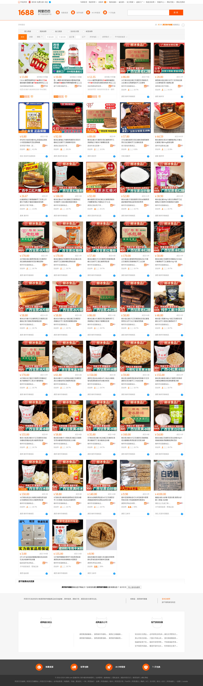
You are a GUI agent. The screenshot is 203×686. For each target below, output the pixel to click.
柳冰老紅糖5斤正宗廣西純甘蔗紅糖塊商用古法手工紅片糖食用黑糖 (135, 320)
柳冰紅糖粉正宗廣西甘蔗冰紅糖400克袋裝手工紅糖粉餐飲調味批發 (67, 260)
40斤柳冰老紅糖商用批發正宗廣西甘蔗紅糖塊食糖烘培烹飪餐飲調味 (33, 260)
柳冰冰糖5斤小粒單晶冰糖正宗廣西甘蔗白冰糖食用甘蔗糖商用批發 (67, 379)
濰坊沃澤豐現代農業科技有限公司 (176, 634)
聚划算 (78, 681)
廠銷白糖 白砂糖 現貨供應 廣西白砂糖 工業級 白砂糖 (168, 498)
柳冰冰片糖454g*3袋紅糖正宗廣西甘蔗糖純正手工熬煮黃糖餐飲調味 (67, 320)
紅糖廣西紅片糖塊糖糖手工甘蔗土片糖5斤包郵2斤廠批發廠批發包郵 (33, 200)
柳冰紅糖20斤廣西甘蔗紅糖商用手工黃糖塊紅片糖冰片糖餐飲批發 (101, 141)
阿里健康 (170, 681)
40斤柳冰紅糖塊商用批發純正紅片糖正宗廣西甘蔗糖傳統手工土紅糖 (134, 260)
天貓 (72, 681)
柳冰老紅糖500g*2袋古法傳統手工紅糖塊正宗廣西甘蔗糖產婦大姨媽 (168, 200)
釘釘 (163, 681)
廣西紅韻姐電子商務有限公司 (61, 146)
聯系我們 (136, 678)
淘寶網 (66, 681)
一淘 (84, 681)
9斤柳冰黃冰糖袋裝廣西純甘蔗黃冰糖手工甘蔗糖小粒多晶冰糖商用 (67, 498)
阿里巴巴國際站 (32, 681)
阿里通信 (135, 681)
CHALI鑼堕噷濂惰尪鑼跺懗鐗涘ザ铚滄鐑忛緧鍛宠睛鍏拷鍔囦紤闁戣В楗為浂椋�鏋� (101, 81)
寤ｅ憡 (45, 83)
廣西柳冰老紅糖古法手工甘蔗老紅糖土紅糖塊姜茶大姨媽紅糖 (168, 81)
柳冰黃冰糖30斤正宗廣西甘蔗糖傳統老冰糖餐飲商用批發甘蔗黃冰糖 (134, 439)
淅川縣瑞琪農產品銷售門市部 (129, 146)
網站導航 (144, 678)
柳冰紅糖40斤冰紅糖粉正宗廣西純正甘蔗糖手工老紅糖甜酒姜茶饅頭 (67, 200)
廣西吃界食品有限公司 (129, 503)
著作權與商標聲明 (87, 678)
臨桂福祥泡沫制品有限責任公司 (27, 563)
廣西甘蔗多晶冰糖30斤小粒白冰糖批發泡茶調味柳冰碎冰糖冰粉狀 (101, 379)
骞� (45, 86)
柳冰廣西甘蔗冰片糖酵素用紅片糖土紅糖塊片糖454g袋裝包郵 (168, 141)
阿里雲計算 (119, 681)
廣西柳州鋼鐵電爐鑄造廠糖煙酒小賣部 (123, 638)
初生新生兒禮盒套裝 (142, 634)
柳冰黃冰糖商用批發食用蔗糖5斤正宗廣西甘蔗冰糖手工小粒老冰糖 (135, 379)
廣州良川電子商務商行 (27, 205)
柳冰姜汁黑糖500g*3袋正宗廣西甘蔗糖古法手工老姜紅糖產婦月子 (168, 320)
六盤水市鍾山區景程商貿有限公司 (162, 638)
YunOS (127, 681)
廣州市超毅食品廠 (162, 146)
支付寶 (152, 681)
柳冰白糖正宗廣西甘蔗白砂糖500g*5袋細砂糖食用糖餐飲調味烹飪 (168, 439)
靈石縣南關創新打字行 (172, 638)
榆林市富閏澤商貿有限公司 (160, 642)
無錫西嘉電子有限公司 (143, 642)
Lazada (185, 681)
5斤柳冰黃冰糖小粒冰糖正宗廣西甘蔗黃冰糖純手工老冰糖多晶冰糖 (101, 439)
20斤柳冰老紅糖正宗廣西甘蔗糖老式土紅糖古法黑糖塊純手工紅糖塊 (134, 81)
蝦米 (111, 681)
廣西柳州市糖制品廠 (101, 634)
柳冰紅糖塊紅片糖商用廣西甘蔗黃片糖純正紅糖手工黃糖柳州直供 (67, 141)
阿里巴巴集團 (20, 681)
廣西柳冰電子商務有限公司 (163, 86)
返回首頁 (123, 587)
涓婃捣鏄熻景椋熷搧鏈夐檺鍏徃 (27, 86)
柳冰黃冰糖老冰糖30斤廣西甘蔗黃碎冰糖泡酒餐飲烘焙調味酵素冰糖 (168, 379)
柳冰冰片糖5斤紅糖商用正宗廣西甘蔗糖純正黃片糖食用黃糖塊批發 (34, 320)
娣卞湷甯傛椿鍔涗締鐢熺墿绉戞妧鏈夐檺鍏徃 (61, 86)
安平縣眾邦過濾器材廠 (143, 646)
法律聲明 (98, 678)
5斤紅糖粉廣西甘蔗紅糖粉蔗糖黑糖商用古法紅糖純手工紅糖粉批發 (135, 141)
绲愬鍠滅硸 (24, 89)
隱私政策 (115, 678)
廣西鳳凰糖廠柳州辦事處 (88, 634)
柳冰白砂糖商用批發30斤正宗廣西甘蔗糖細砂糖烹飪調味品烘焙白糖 (101, 498)
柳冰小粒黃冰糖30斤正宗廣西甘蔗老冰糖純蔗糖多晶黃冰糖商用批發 (33, 439)
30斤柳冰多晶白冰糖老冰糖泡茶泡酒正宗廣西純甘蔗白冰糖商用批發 (33, 498)
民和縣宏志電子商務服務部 (174, 646)
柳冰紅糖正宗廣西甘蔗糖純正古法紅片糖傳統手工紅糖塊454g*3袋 (168, 260)
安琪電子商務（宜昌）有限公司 (27, 146)
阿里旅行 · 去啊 (93, 681)
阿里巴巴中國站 (46, 681)
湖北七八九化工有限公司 (163, 503)
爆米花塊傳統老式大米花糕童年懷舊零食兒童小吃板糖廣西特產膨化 (134, 498)
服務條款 (107, 678)
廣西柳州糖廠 (142, 599)
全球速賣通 (58, 681)
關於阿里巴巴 (126, 678)
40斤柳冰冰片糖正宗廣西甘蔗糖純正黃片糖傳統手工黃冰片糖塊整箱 (33, 379)
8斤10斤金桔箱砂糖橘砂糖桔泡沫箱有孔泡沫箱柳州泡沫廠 (34, 558)
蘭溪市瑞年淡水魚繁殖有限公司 (161, 646)
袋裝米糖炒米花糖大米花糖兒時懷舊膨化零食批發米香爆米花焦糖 (101, 558)
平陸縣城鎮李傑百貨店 (172, 642)
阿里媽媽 (104, 681)
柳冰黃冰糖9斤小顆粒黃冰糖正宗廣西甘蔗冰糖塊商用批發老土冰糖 (67, 439)
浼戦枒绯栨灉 (102, 89)
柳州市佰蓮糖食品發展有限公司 (129, 86)
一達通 (177, 681)
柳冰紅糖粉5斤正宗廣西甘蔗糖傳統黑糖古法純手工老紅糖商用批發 (101, 260)
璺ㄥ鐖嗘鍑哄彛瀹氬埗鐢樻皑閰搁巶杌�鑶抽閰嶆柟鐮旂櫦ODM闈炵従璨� (67, 81)
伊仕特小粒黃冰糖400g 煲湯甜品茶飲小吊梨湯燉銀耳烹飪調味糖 (33, 141)
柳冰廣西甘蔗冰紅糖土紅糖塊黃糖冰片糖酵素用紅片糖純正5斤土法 (101, 200)
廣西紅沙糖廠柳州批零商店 (119, 634)
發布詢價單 (166, 599)
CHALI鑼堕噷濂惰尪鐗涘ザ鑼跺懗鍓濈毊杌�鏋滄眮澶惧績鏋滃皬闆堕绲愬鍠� (33, 81)
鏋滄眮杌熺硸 (34, 89)
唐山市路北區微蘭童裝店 (144, 638)
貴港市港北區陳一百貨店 (95, 146)
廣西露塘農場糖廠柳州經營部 (105, 638)
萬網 (142, 681)
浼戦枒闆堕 (92, 89)
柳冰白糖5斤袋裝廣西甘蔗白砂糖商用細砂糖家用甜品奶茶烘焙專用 (135, 200)
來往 (158, 681)
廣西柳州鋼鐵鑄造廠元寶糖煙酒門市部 (93, 638)
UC (147, 681)
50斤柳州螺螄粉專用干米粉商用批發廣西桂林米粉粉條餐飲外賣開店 (67, 558)
